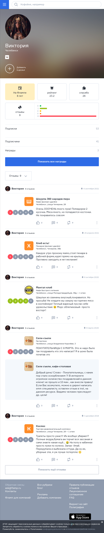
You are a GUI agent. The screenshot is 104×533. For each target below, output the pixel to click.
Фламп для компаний (18, 497)
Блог (40, 488)
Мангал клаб (44, 287)
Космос (40, 426)
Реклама (42, 494)
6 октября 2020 (90, 277)
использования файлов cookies (80, 529)
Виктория (18, 188)
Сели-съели (43, 338)
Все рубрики (44, 484)
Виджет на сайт (78, 504)
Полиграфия (76, 507)
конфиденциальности (52, 529)
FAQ (71, 497)
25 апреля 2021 (90, 233)
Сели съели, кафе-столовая (53, 366)
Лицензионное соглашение (78, 493)
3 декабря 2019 (90, 416)
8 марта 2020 (91, 328)
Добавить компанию (49, 497)
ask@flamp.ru (13, 488)
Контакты (10, 491)
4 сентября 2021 (90, 188)
